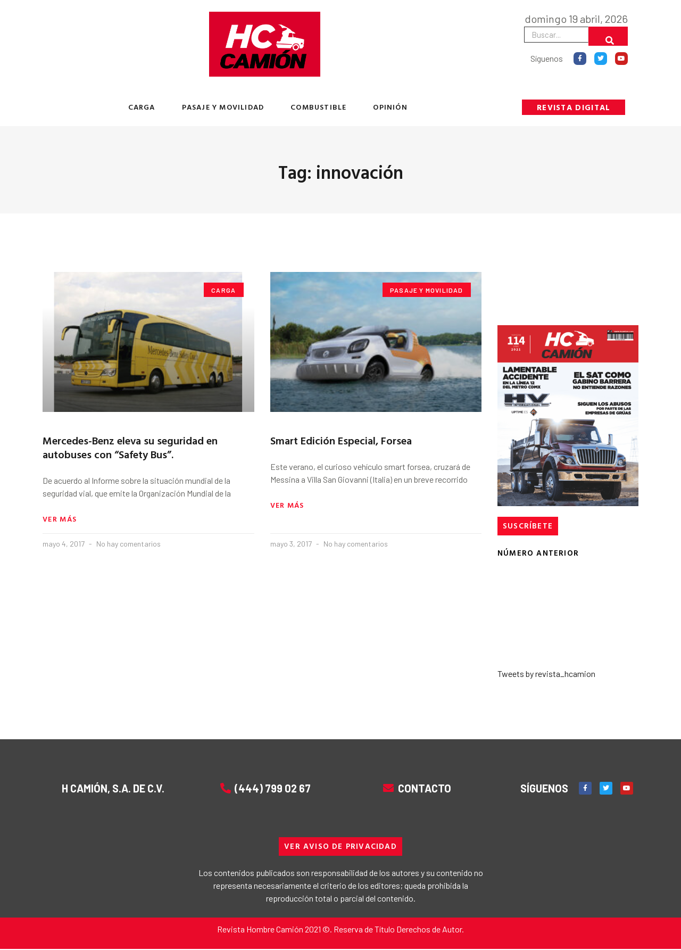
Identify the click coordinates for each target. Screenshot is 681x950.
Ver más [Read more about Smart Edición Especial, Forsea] (287, 506)
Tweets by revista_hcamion (546, 674)
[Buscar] (608, 36)
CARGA (141, 106)
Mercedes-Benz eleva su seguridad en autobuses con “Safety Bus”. (130, 447)
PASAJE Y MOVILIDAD (223, 106)
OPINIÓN (390, 106)
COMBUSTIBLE (318, 106)
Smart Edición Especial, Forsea (341, 440)
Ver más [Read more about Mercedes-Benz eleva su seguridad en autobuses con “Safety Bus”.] (60, 520)
